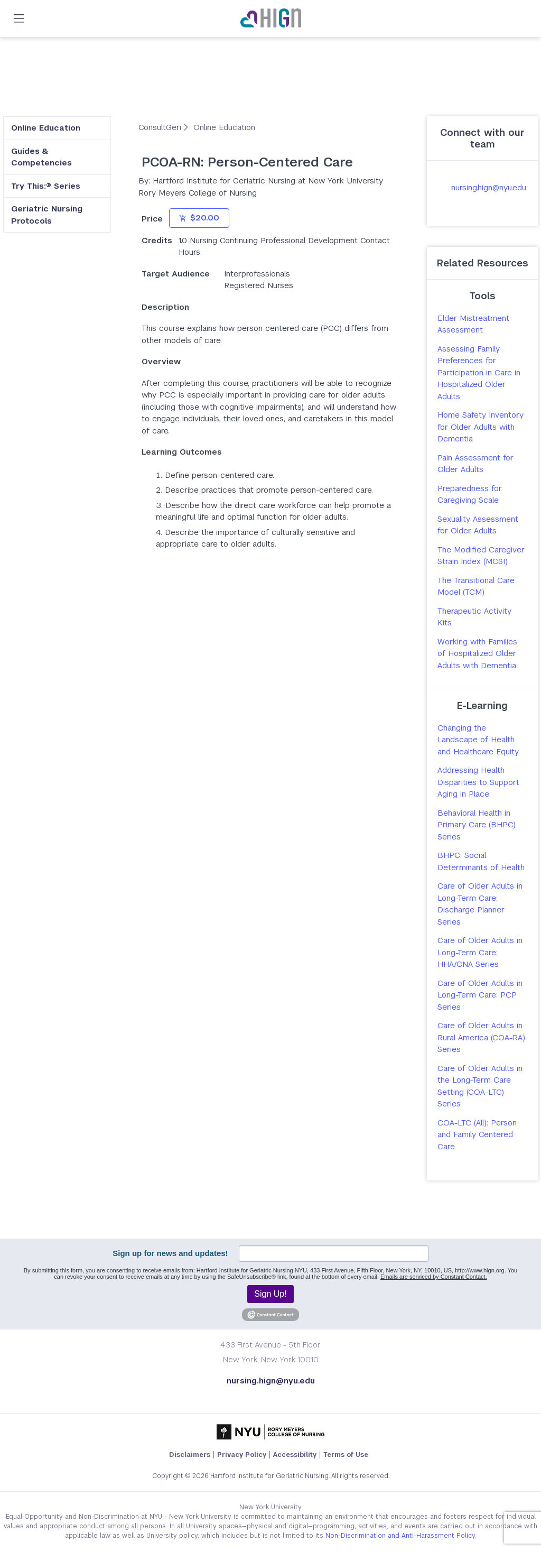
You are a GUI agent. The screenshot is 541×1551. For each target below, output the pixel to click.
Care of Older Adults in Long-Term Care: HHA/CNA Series (480, 952)
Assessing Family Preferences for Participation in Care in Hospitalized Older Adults (478, 372)
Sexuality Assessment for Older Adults (477, 525)
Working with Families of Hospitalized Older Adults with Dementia (477, 653)
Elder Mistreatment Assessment (473, 324)
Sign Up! (270, 1293)
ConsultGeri (161, 127)
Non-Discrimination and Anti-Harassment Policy (400, 1535)
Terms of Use (345, 1455)
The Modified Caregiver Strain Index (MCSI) (481, 555)
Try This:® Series (45, 186)
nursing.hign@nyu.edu (488, 187)
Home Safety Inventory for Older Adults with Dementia (480, 427)
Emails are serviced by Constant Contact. (433, 1276)
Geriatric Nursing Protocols (46, 215)
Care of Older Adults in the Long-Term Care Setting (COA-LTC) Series (480, 1086)
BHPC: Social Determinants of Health (481, 861)
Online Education (45, 128)
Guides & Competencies (41, 157)
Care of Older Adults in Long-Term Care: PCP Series (480, 995)
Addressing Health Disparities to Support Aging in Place (478, 782)
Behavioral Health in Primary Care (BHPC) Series (476, 825)
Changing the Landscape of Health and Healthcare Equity (478, 739)
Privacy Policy (241, 1455)
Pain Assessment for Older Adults (475, 464)
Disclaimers (189, 1455)
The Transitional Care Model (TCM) (476, 586)
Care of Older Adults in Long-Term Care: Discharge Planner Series (480, 904)
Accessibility (294, 1455)
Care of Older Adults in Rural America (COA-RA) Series (481, 1037)
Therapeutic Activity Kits (474, 617)
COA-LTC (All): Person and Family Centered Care (477, 1134)
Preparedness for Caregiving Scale (469, 494)
